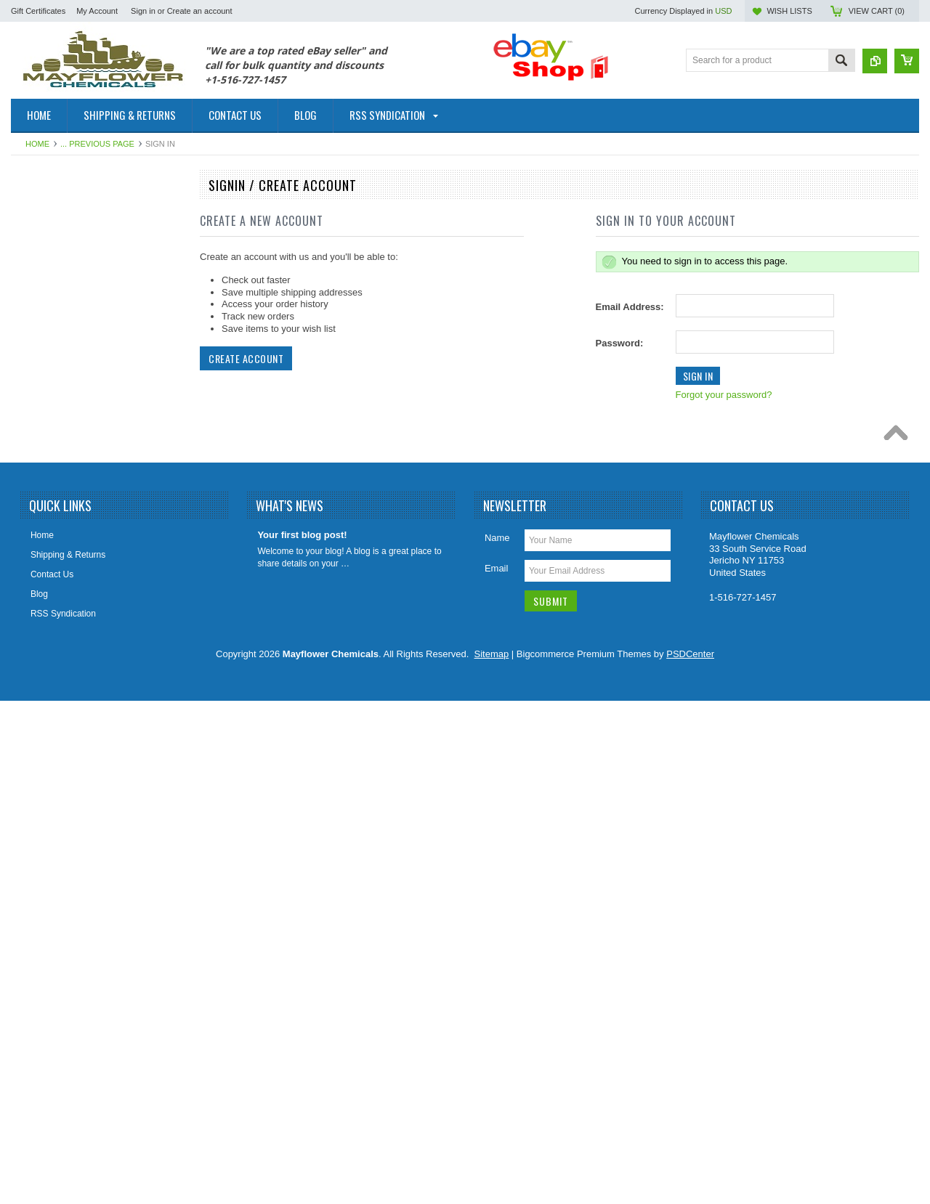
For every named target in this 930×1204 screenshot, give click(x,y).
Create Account (246, 358)
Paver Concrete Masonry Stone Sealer (93, 791)
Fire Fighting (43, 409)
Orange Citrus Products (64, 680)
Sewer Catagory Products (68, 840)
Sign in (143, 11)
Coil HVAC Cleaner (56, 335)
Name (497, 1041)
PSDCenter (690, 1157)
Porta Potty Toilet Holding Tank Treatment (78, 736)
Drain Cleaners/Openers (66, 385)
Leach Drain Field (53, 582)
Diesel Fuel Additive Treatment (78, 360)
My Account (97, 11)
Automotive (40, 213)
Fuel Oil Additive (50, 237)
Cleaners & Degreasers (64, 311)
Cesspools (39, 287)
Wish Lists (789, 11)
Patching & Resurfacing (64, 262)
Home (37, 143)
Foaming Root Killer (57, 508)
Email (497, 1071)
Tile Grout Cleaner (54, 914)
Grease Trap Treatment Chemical (83, 533)
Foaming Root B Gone (62, 434)
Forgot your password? (724, 394)
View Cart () (877, 11)
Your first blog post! (302, 1038)
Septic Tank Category (60, 815)
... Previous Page (97, 143)
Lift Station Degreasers (63, 606)
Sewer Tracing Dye (55, 889)
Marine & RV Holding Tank (70, 631)
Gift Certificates (38, 11)
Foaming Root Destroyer (66, 459)
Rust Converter (48, 766)
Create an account (199, 11)
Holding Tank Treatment (65, 557)
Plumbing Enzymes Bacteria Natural (88, 705)
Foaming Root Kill (53, 484)
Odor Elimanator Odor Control (76, 656)
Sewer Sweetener (53, 865)
